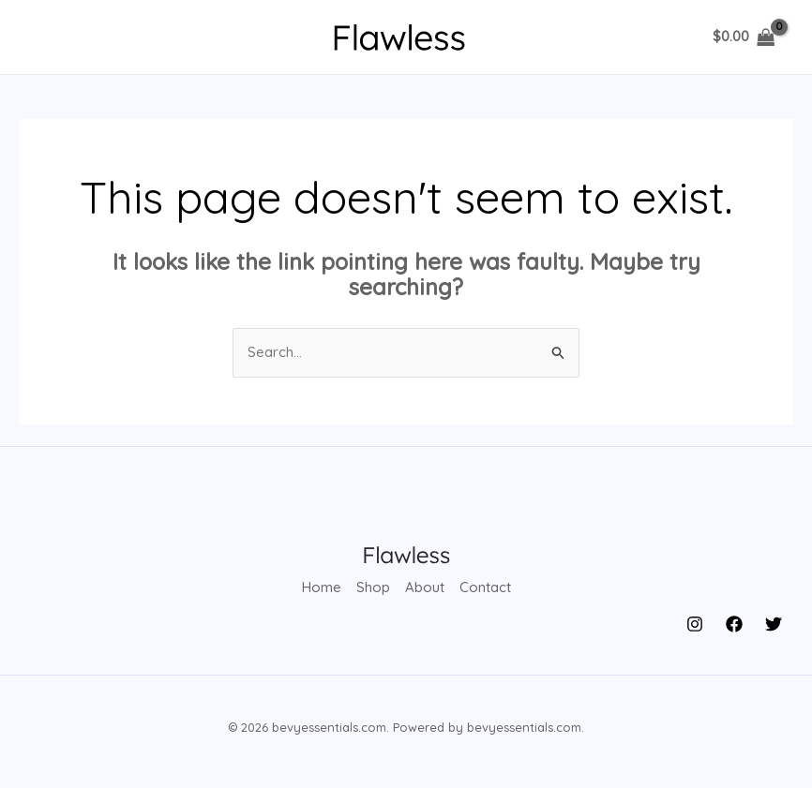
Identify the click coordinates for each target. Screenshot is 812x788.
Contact (485, 588)
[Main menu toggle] (49, 37)
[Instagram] (694, 624)
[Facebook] (734, 624)
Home (321, 588)
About (424, 588)
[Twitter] (773, 624)
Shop (373, 588)
